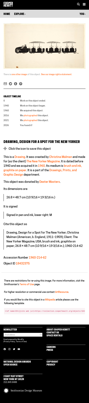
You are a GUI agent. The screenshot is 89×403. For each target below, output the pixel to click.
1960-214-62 (37, 257)
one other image (19, 75)
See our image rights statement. (56, 75)
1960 (41, 166)
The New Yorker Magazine (43, 161)
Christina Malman (60, 157)
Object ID (9, 263)
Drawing (20, 157)
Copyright (52, 362)
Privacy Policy (9, 342)
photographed (30, 116)
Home (6, 14)
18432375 (23, 263)
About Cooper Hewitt (58, 330)
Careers (51, 347)
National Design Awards (17, 362)
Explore (20, 14)
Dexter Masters (49, 182)
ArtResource (61, 292)
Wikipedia (50, 300)
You (83, 14)
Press (50, 350)
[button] (84, 5)
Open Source (10, 365)
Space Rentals (55, 335)
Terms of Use (27, 284)
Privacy (51, 365)
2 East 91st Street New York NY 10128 (13, 378)
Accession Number (15, 257)
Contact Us (53, 333)
